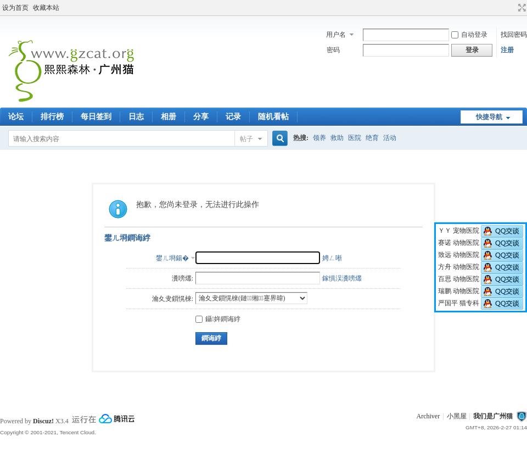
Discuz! (43, 421)
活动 (389, 138)
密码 (333, 50)
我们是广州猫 (493, 416)
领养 (319, 138)
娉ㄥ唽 (332, 258)
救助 (337, 138)
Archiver (428, 416)
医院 (354, 138)
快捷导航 (489, 117)
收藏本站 (46, 8)
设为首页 (15, 8)
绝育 (372, 138)
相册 (168, 117)
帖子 (246, 139)
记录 (233, 117)
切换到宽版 (520, 8)
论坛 (16, 117)
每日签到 (96, 117)
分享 (201, 117)
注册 (507, 50)
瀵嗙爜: (182, 278)
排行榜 (52, 117)
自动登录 (469, 34)
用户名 (336, 34)
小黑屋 (457, 416)
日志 (136, 117)
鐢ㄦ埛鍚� (172, 258)
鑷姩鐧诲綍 (217, 319)
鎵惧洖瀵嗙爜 (342, 278)
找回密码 (514, 34)
